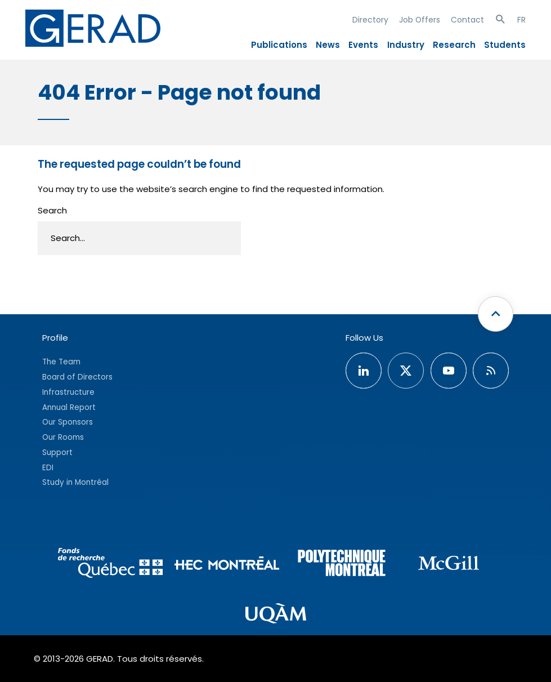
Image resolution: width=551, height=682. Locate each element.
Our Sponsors (67, 422)
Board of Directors (77, 377)
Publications (279, 45)
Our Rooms (63, 437)
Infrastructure (68, 392)
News (328, 45)
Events (363, 45)
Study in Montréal (75, 482)
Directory (370, 19)
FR (521, 19)
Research (454, 45)
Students (505, 45)
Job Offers (419, 19)
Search (52, 210)
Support (57, 452)
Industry (405, 45)
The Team (61, 361)
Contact (467, 19)
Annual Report (69, 407)
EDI (47, 467)
